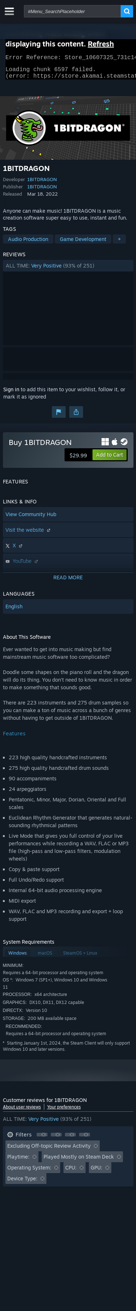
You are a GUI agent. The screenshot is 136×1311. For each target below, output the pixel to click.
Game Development (83, 243)
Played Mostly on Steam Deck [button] (79, 1161)
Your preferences (64, 1111)
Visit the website (28, 534)
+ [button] (119, 243)
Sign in (11, 394)
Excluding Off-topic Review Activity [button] (49, 1150)
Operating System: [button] (29, 1172)
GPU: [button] (96, 1172)
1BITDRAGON (42, 184)
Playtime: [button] (18, 1161)
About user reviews (22, 1111)
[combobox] (72, 11)
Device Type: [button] (22, 1183)
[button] (68, 270)
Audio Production (28, 243)
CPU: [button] (71, 1172)
